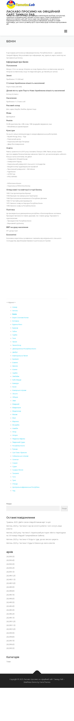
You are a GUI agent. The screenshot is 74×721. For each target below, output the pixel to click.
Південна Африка (18, 439)
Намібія (15, 428)
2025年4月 (10, 560)
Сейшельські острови (20, 456)
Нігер (14, 432)
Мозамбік (15, 425)
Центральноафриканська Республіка (25, 487)
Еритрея (15, 359)
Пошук (9, 504)
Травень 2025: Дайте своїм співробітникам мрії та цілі (28, 522)
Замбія (14, 373)
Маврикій (15, 404)
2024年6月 (10, 598)
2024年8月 (10, 591)
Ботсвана (15, 321)
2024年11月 (11, 579)
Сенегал (15, 460)
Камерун (15, 383)
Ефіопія (15, 366)
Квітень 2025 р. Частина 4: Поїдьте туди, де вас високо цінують (32, 539)
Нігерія (15, 435)
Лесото (15, 394)
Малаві (14, 414)
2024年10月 (11, 583)
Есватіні (15, 363)
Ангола (15, 311)
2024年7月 (10, 595)
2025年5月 (10, 556)
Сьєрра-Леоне (17, 470)
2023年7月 (10, 641)
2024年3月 (10, 610)
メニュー (66, 31)
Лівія (14, 401)
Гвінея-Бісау (16, 345)
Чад (13, 491)
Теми (8, 661)
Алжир (14, 307)
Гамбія (14, 335)
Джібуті (15, 352)
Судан (14, 466)
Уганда (15, 484)
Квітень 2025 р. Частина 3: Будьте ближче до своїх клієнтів (30, 543)
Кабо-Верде (16, 380)
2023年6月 (10, 644)
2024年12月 (11, 575)
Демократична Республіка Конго (24, 349)
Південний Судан (18, 442)
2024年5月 (10, 602)
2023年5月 (10, 648)
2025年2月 (10, 568)
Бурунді (15, 328)
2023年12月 (11, 621)
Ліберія (15, 397)
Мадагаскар (16, 411)
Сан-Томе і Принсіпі (19, 453)
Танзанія (15, 473)
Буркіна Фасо (17, 324)
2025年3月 (10, 564)
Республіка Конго (18, 446)
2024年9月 (10, 587)
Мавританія (16, 408)
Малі (14, 418)
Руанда (15, 449)
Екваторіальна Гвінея (20, 356)
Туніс (14, 480)
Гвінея (14, 342)
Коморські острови (19, 390)
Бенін (14, 314)
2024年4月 (10, 606)
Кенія (14, 387)
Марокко (15, 421)
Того (14, 477)
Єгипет (14, 369)
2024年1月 (10, 618)
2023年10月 (11, 629)
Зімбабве (15, 376)
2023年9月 (10, 633)
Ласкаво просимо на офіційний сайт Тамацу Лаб (33, 13)
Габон (14, 331)
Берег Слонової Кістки (20, 318)
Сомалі (14, 463)
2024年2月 (10, 614)
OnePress (27, 682)
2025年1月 (10, 572)
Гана (14, 338)
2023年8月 (10, 637)
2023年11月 (11, 625)
